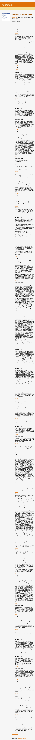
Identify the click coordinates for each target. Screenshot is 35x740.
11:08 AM (16, 603)
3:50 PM (16, 398)
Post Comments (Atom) (21, 738)
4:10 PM (16, 492)
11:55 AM (16, 171)
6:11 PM (16, 418)
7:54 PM (16, 156)
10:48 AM (16, 614)
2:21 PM (16, 443)
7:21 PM (16, 280)
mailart (6, 17)
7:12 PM (16, 65)
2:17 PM (16, 714)
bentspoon (7, 5)
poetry (3, 17)
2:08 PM (16, 679)
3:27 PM (16, 129)
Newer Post (14, 735)
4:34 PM (16, 654)
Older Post (32, 735)
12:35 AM (16, 629)
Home (23, 735)
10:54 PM (16, 163)
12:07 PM (16, 573)
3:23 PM (16, 117)
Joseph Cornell (15, 17)
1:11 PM (16, 548)
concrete (3, 18)
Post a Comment (15, 734)
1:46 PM (16, 693)
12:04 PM (16, 666)
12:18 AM (16, 256)
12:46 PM (16, 434)
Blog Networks (4, 13)
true (17, 69)
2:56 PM (16, 193)
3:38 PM (16, 215)
